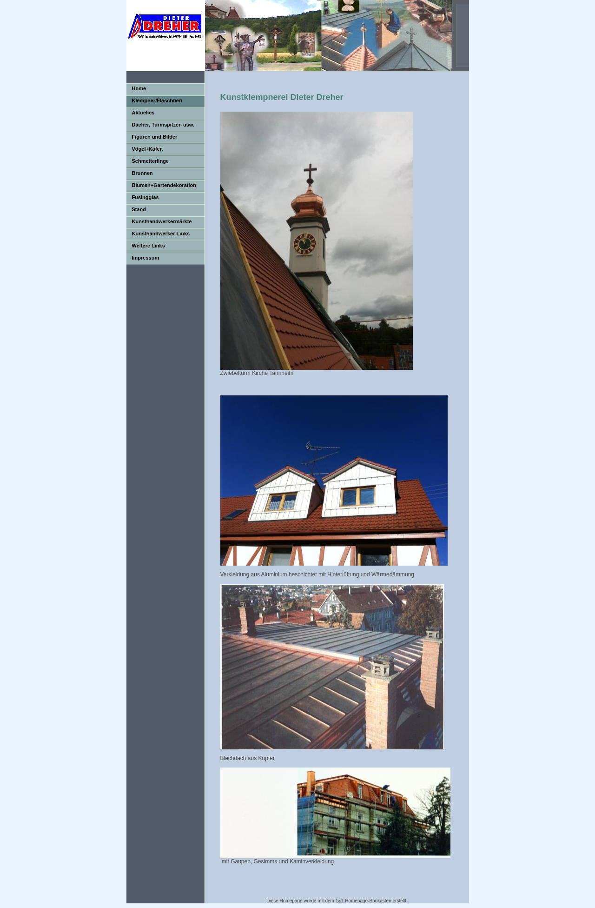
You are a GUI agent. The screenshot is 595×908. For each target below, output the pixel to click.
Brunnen (142, 173)
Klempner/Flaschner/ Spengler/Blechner (154, 102)
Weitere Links (148, 245)
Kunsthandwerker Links (161, 233)
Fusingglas (145, 197)
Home (139, 88)
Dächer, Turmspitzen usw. (163, 124)
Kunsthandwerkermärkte (162, 221)
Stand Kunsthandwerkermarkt (155, 211)
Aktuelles (143, 112)
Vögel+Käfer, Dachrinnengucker (149, 151)
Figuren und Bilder (155, 137)
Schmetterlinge (150, 161)
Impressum (145, 257)
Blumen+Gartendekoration (164, 185)
